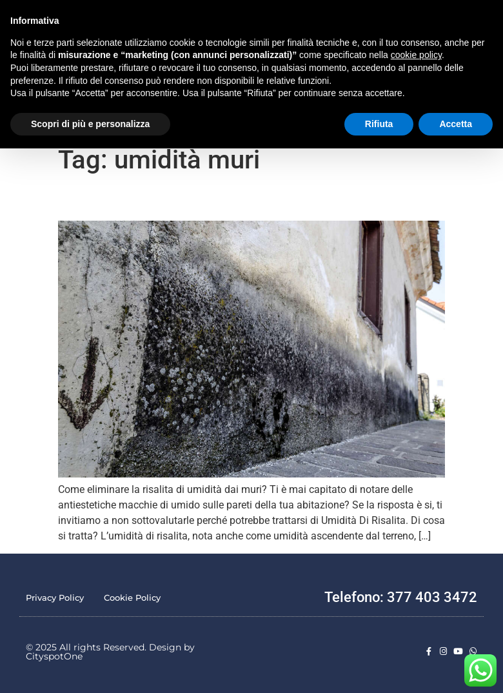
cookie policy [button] (416, 55)
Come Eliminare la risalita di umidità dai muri (166, 201)
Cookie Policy (132, 597)
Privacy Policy (55, 597)
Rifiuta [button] (379, 124)
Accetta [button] (455, 124)
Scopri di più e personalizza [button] (90, 124)
